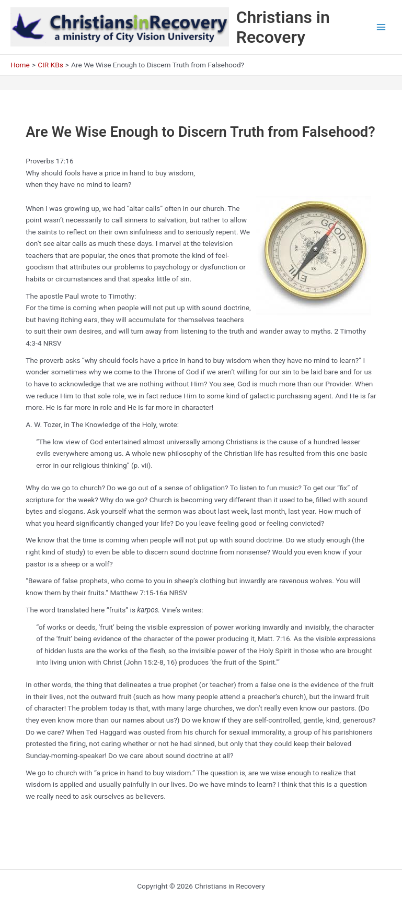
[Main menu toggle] (381, 27)
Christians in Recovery (283, 27)
